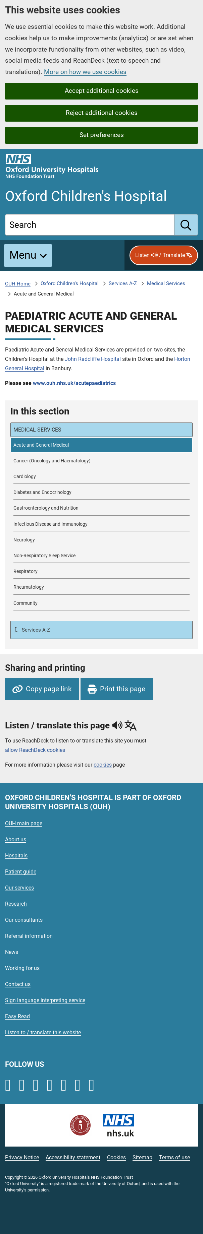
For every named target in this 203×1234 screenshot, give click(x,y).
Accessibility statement (73, 1157)
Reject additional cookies (102, 113)
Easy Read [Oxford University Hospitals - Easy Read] (17, 1016)
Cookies (116, 1157)
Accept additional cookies (102, 90)
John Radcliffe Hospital (93, 359)
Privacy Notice (22, 1157)
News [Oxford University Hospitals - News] (11, 952)
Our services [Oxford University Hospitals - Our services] (19, 888)
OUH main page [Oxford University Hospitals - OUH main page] (23, 823)
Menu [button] (23, 255)
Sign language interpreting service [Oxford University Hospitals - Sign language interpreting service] (45, 1000)
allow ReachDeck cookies (35, 750)
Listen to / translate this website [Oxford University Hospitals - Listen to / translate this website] (43, 1032)
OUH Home (18, 284)
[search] (186, 225)
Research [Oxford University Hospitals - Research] (16, 904)
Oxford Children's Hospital (70, 283)
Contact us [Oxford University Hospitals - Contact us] (18, 984)
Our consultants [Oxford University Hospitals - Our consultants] (24, 920)
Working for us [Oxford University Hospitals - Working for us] (22, 968)
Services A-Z (123, 283)
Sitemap (142, 1157)
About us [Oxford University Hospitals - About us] (15, 839)
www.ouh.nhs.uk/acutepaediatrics (74, 383)
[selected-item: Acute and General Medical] (101, 445)
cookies (103, 765)
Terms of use (174, 1157)
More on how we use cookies (85, 72)
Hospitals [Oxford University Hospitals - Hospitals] (16, 855)
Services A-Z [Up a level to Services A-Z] (35, 630)
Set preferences (102, 135)
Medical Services (166, 283)
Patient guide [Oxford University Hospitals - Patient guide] (20, 871)
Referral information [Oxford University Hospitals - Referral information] (29, 936)
